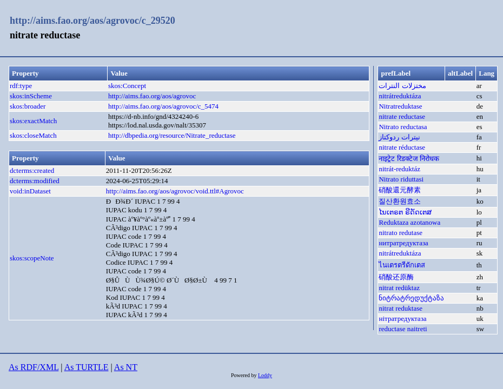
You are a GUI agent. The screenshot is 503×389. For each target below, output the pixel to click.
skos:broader (27, 106)
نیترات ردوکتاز (399, 137)
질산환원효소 (400, 201)
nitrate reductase (402, 116)
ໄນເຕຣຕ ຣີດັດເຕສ (405, 212)
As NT (125, 367)
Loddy (265, 375)
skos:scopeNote (32, 258)
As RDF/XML (33, 367)
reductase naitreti (403, 329)
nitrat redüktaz (399, 288)
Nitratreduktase (400, 106)
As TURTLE (86, 367)
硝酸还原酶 (396, 277)
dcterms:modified (34, 181)
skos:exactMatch (33, 121)
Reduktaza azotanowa (409, 222)
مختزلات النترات (402, 86)
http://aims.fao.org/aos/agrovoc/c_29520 (92, 20)
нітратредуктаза (402, 318)
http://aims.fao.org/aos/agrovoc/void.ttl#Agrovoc (175, 191)
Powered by (244, 375)
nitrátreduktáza (400, 96)
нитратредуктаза (403, 243)
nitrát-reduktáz (399, 169)
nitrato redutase (400, 233)
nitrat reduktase (400, 308)
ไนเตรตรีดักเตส (402, 265)
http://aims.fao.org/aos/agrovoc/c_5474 (163, 106)
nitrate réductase (402, 147)
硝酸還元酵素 (400, 190)
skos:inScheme (31, 96)
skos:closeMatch (33, 135)
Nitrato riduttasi (401, 179)
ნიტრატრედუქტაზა (411, 298)
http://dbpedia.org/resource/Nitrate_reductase (171, 135)
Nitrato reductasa (403, 127)
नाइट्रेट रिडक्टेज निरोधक (409, 159)
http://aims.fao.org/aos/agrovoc (152, 96)
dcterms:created (32, 170)
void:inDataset (30, 191)
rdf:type (21, 86)
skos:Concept (127, 86)
